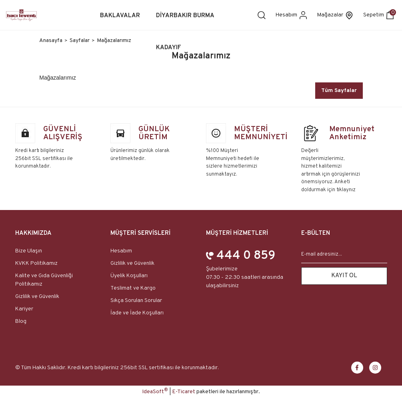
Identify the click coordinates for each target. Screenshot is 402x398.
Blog (20, 321)
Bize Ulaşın (28, 251)
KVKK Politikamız (36, 263)
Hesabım (121, 251)
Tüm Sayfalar (339, 90)
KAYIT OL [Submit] (344, 276)
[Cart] (379, 15)
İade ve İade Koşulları (137, 313)
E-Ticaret (183, 391)
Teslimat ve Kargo (133, 288)
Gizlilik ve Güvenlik (37, 296)
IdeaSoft (155, 391)
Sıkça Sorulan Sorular (136, 300)
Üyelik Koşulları (129, 275)
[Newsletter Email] (344, 255)
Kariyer (24, 309)
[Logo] (21, 15)
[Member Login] (292, 15)
